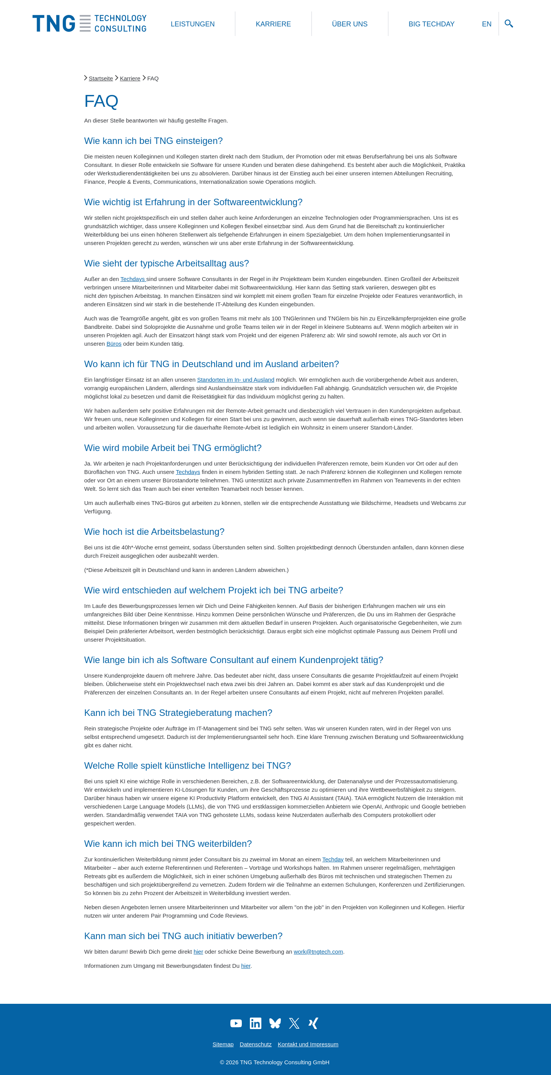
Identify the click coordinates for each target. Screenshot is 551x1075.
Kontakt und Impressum (308, 1044)
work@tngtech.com (318, 951)
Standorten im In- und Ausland (235, 379)
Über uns (350, 24)
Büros (113, 343)
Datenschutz (256, 1044)
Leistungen (193, 24)
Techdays (134, 279)
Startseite (101, 78)
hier (198, 951)
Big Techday (432, 24)
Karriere (273, 24)
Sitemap (223, 1044)
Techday (333, 859)
